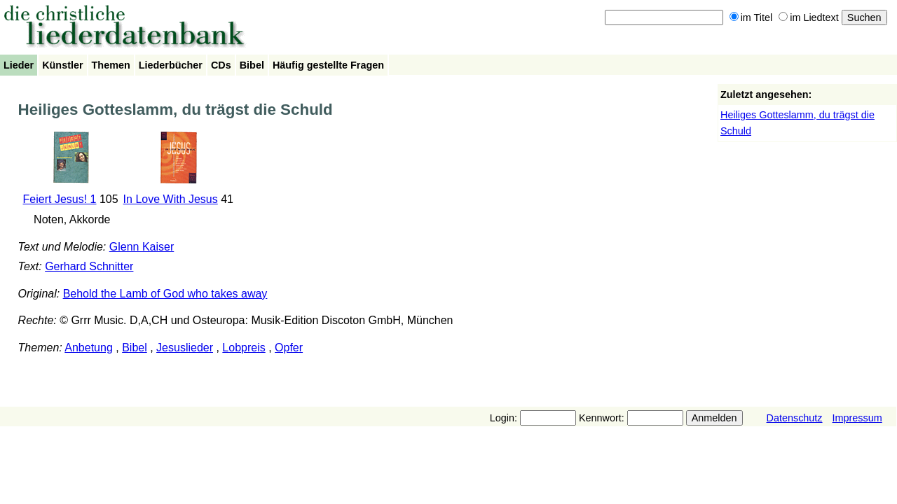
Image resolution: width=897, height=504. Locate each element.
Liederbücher (171, 65)
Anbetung (88, 348)
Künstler (62, 65)
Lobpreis (243, 348)
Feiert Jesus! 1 (60, 199)
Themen (111, 65)
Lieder (19, 65)
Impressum (857, 418)
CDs (221, 65)
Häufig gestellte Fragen (328, 65)
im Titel (751, 17)
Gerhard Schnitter (89, 266)
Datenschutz (795, 418)
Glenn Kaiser (141, 247)
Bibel (252, 65)
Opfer (289, 348)
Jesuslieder (184, 348)
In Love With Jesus (170, 199)
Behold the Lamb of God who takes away (165, 294)
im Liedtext (809, 17)
